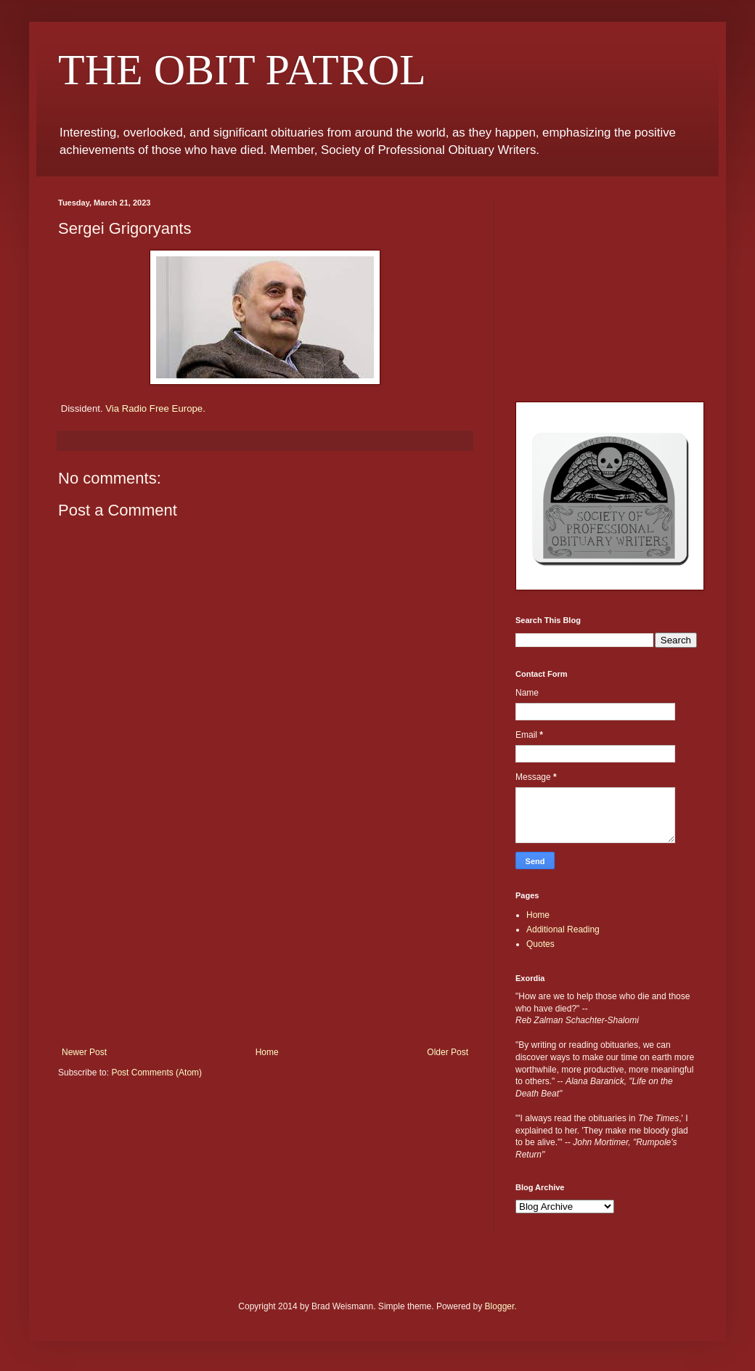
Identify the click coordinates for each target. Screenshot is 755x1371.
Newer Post (84, 1052)
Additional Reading (563, 929)
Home (267, 1052)
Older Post (447, 1052)
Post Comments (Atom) (156, 1072)
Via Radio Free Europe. (155, 408)
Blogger (500, 1306)
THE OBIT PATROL (242, 70)
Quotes (540, 944)
